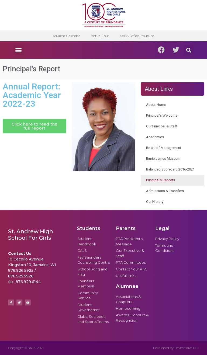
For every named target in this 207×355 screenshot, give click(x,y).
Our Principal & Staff (161, 126)
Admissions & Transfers (165, 191)
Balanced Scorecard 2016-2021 (170, 169)
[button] (18, 50)
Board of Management (163, 148)
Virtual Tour (100, 36)
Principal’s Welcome (161, 115)
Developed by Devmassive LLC (176, 348)
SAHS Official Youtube (137, 36)
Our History (154, 202)
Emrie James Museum (163, 158)
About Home (156, 105)
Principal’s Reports (160, 180)
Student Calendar (66, 36)
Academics (155, 137)
